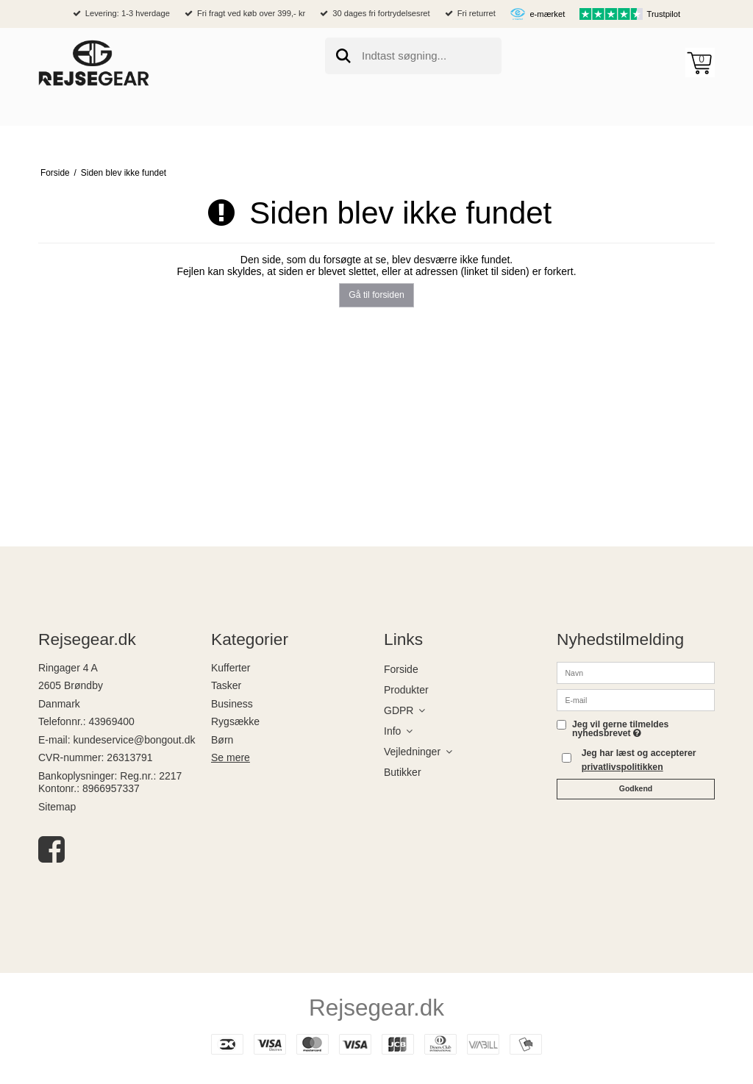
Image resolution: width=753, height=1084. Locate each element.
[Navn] (636, 671)
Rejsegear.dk (376, 1007)
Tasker (226, 685)
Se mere (230, 757)
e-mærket (547, 14)
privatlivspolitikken (622, 767)
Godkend (636, 788)
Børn (222, 740)
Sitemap (57, 807)
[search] (413, 56)
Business (232, 704)
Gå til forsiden (376, 295)
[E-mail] (636, 699)
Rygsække (235, 721)
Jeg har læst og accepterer (639, 759)
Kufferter (230, 668)
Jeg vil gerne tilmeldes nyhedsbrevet (620, 729)
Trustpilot (664, 14)
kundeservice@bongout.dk (134, 740)
